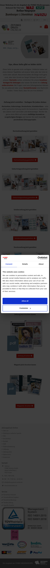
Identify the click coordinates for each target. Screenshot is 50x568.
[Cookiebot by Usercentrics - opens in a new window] (37, 258)
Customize (25, 308)
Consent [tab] (9, 264)
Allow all (25, 301)
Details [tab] (25, 264)
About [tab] (41, 264)
